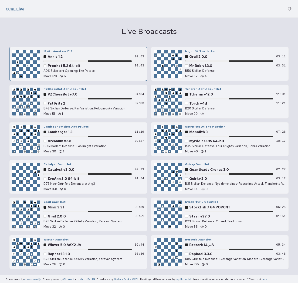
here (264, 279)
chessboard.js (32, 279)
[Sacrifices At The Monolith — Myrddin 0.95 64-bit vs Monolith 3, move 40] (220, 139)
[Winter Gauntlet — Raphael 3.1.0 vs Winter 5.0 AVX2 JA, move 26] (78, 252)
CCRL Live (15, 9)
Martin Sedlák (87, 279)
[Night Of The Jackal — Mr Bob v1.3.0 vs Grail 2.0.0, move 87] (220, 64)
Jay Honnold (183, 279)
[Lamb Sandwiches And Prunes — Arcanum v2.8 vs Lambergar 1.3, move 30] (78, 139)
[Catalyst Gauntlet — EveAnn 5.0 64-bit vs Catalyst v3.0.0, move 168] (78, 177)
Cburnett (68, 279)
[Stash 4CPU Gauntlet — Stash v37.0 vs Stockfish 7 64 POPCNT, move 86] (220, 214)
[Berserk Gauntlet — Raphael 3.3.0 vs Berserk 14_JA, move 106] (220, 252)
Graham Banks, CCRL (126, 279)
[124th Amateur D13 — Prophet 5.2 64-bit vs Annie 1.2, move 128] (78, 64)
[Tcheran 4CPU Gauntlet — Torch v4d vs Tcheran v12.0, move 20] (220, 101)
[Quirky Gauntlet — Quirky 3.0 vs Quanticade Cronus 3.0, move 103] (220, 177)
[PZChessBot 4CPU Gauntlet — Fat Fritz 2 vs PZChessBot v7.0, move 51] (78, 101)
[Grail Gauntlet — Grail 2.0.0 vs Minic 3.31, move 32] (78, 214)
